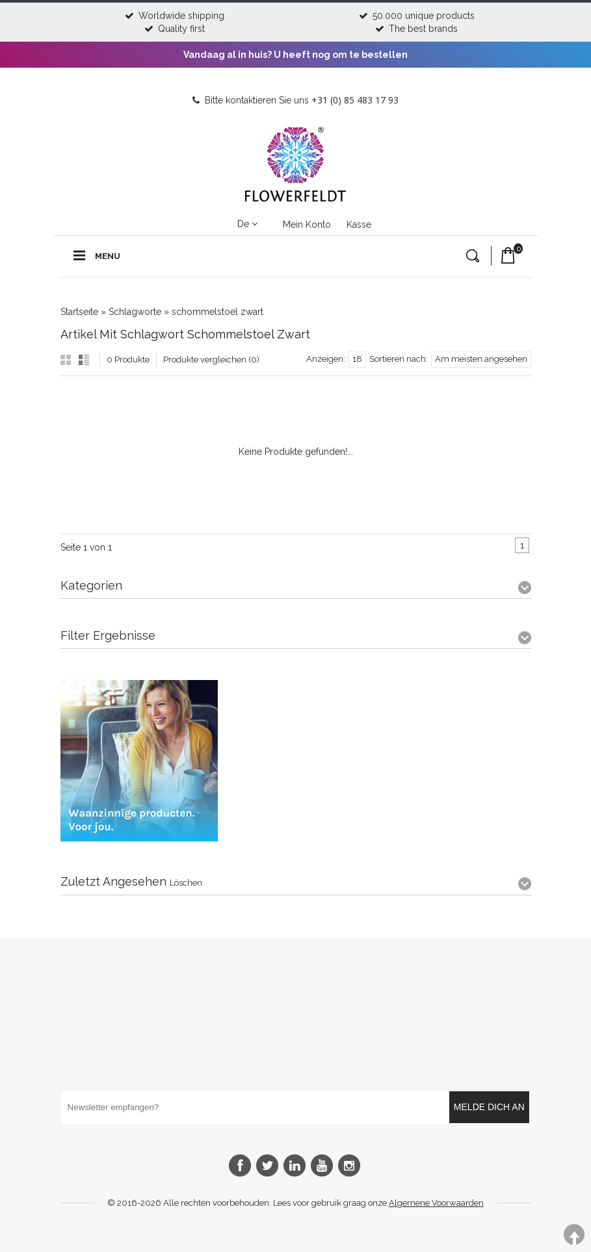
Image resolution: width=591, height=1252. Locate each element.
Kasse (359, 224)
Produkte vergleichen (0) (211, 359)
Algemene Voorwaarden (436, 1203)
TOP (574, 1234)
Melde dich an (489, 1107)
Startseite (79, 311)
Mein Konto (307, 224)
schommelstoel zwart (217, 311)
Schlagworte (135, 311)
